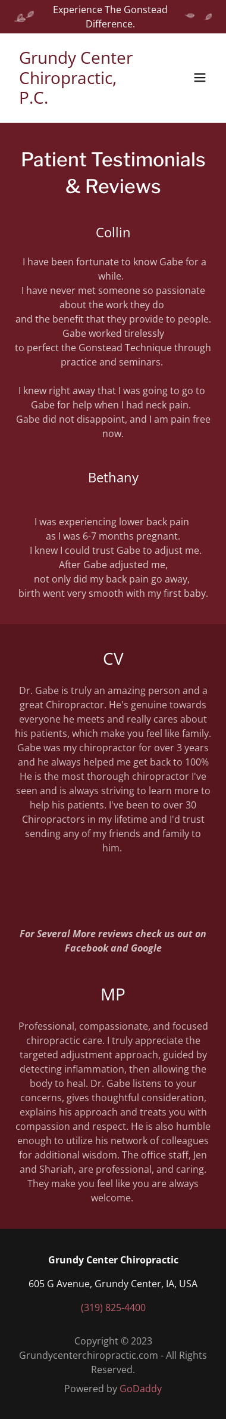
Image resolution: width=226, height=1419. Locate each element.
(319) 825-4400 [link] (113, 1307)
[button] (200, 77)
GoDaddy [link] (141, 1388)
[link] (83, 100)
